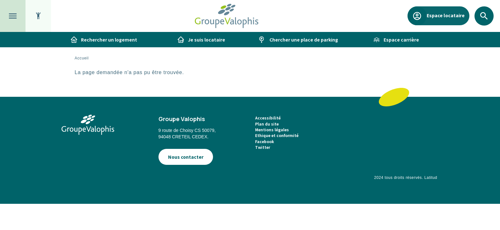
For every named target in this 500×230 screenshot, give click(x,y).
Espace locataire (445, 15)
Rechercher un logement (109, 39)
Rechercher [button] (484, 25)
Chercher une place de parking (303, 39)
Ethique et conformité (276, 135)
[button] (13, 16)
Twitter (262, 147)
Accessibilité (268, 117)
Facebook (264, 141)
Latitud (430, 177)
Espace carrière (401, 39)
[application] (484, 214)
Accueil (82, 58)
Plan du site (267, 123)
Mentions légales (272, 129)
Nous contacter (185, 157)
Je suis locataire (206, 39)
